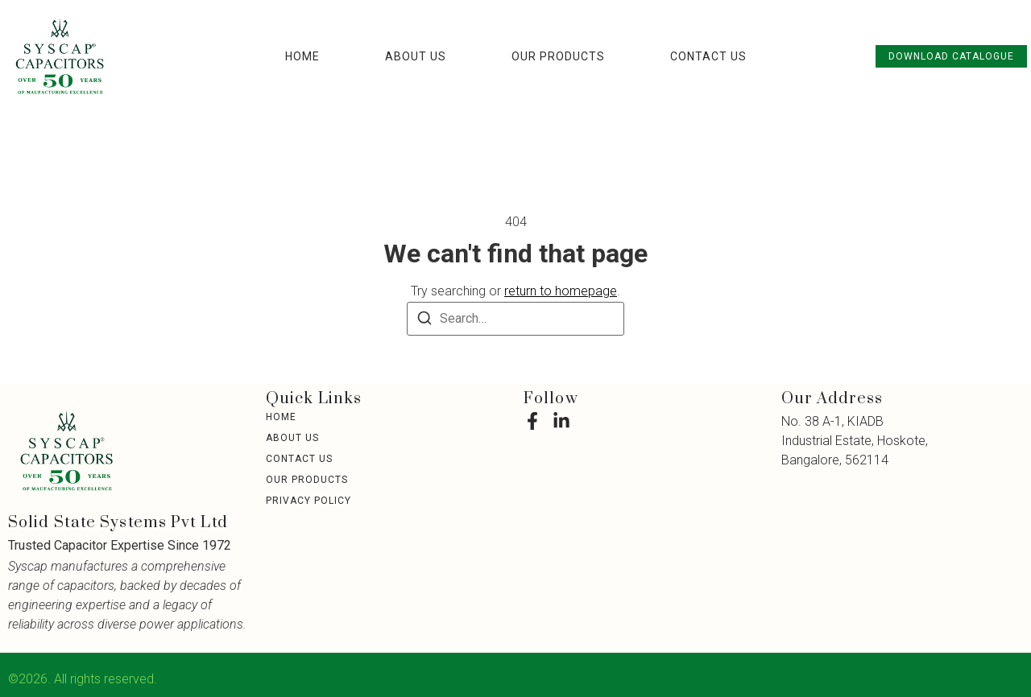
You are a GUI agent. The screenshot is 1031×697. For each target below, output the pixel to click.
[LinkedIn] (561, 421)
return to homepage (560, 291)
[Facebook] (532, 421)
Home (302, 56)
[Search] (424, 320)
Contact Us (708, 56)
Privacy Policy (308, 500)
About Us (415, 56)
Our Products (558, 56)
